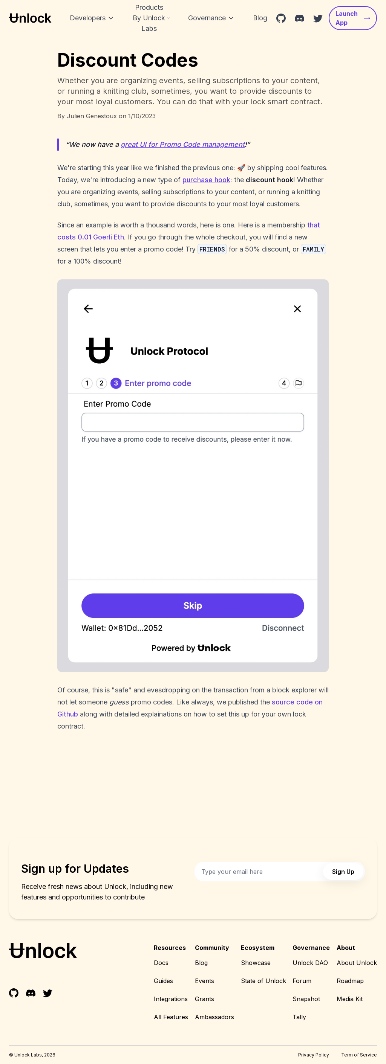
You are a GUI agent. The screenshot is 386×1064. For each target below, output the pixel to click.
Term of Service (359, 1055)
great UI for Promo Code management (183, 144)
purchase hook (206, 180)
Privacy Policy (313, 1055)
